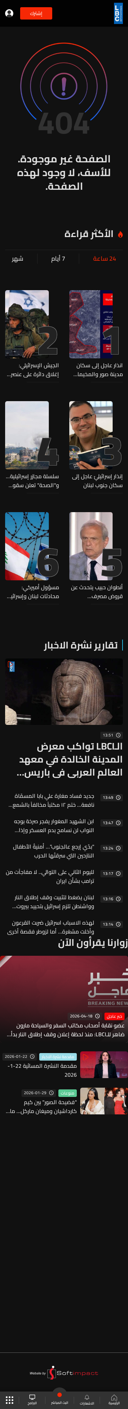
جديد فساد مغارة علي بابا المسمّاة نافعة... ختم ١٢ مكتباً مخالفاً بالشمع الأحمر (53, 800)
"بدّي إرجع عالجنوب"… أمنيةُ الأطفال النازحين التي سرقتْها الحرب (53, 851)
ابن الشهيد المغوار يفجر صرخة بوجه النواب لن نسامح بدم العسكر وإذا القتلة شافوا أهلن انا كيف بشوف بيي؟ (50, 826)
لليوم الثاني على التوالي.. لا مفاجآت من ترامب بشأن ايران (50, 876)
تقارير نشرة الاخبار (81, 645)
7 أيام (58, 258)
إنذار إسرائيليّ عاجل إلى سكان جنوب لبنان (97, 481)
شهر (17, 258)
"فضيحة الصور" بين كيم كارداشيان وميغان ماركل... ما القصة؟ (43, 1106)
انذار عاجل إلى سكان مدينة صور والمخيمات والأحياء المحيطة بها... (97, 370)
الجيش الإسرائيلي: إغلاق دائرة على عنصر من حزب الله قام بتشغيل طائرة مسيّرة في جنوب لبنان (35, 370)
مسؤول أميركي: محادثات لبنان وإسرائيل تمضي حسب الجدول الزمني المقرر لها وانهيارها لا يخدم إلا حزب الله (33, 592)
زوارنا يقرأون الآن (93, 942)
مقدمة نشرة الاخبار (58, 1057)
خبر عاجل (114, 1016)
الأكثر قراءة (89, 233)
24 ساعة (104, 258)
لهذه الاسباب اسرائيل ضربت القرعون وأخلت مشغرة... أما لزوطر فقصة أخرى (50, 927)
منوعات (67, 1093)
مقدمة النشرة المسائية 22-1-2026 (42, 1070)
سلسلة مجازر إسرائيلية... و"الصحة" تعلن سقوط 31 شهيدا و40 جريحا (32, 481)
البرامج (32, 1400)
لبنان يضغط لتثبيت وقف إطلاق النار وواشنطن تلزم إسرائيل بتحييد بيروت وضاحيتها (54, 902)
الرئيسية (114, 1400)
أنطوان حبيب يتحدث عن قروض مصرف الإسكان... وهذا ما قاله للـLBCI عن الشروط (96, 592)
